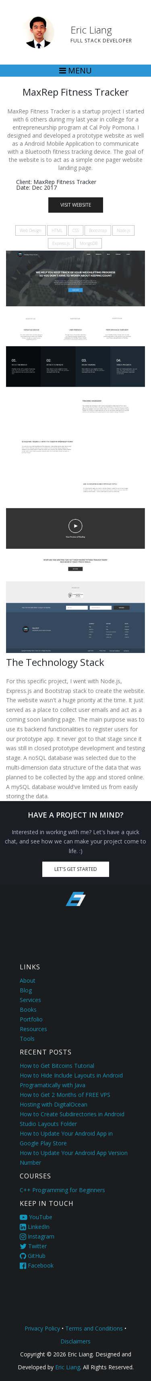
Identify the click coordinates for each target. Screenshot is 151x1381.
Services (30, 1000)
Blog (26, 990)
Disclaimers (75, 1341)
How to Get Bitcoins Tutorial (57, 1065)
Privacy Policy (42, 1328)
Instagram (37, 1236)
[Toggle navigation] (75, 71)
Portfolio (31, 1019)
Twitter (33, 1246)
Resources (33, 1029)
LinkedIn (35, 1226)
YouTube (36, 1217)
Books (28, 1009)
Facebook (37, 1265)
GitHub (33, 1256)
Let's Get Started (75, 869)
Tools (27, 1038)
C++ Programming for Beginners (62, 1190)
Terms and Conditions (94, 1328)
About (27, 980)
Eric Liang (67, 1367)
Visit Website (75, 204)
